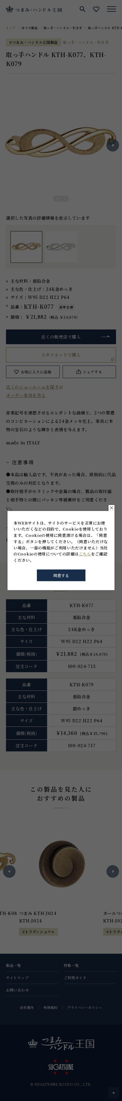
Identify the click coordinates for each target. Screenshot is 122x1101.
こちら (85, 554)
